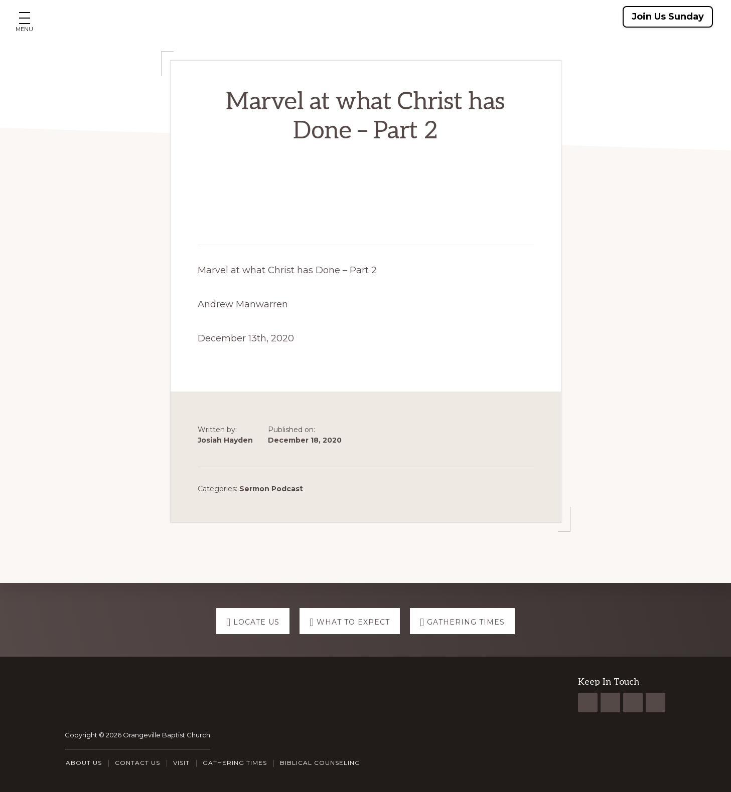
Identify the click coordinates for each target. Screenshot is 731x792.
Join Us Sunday (668, 16)
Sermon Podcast (271, 488)
